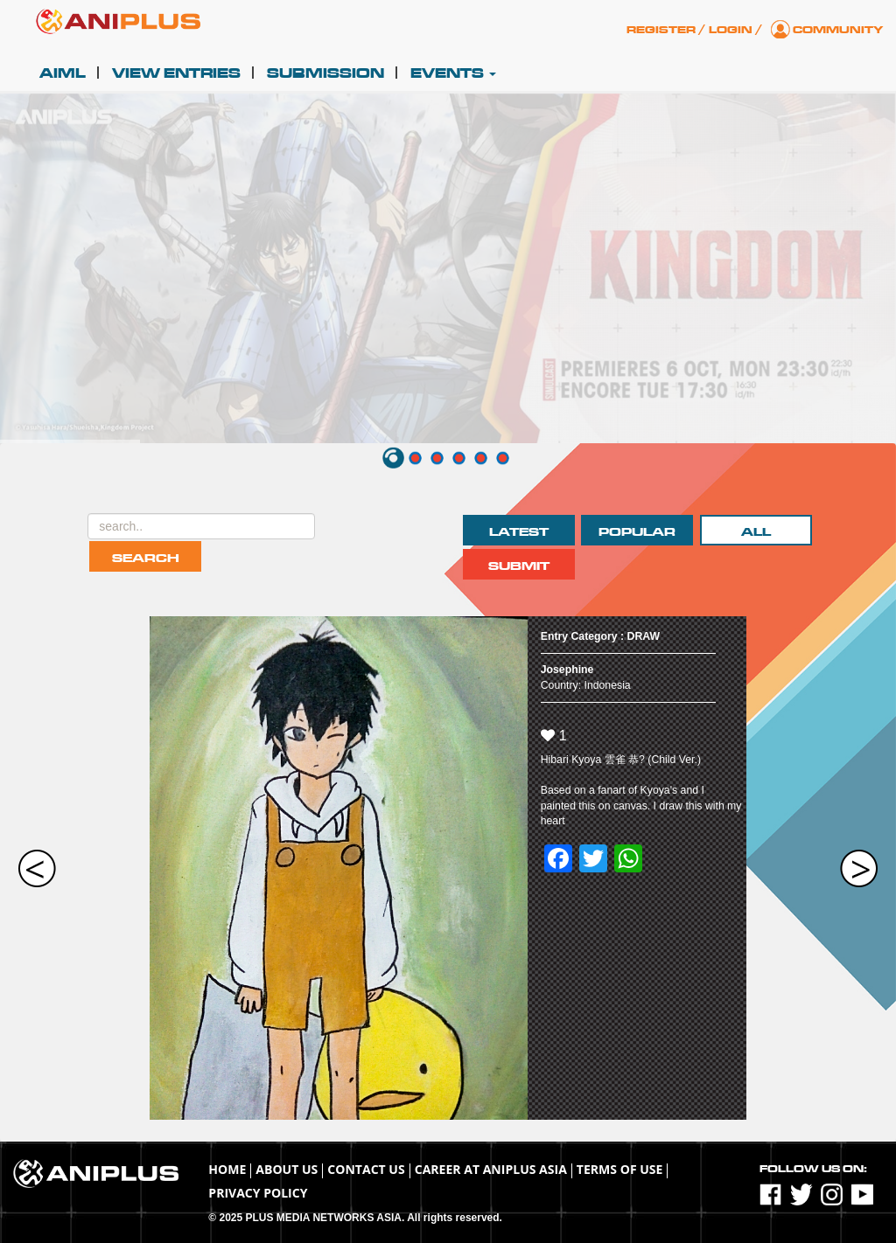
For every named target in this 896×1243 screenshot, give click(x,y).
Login (730, 30)
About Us (287, 1169)
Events (453, 73)
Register (661, 30)
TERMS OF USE (620, 1169)
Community (838, 30)
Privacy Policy (257, 1192)
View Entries (176, 73)
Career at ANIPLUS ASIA (491, 1169)
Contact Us (365, 1169)
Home (227, 1169)
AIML (62, 73)
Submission (325, 73)
